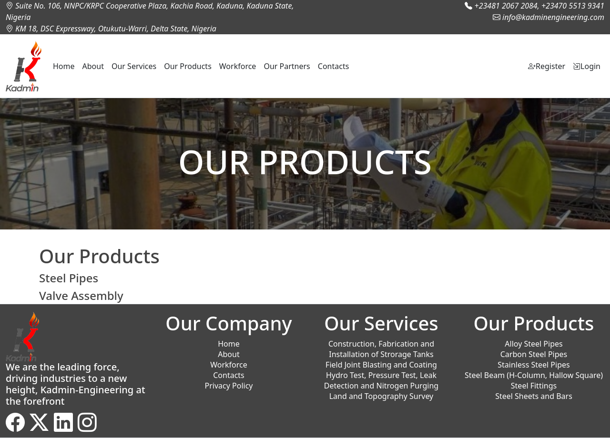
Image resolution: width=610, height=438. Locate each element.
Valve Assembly (81, 295)
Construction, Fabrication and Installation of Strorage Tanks (381, 348)
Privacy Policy (229, 385)
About (93, 66)
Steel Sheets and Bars (533, 396)
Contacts (333, 66)
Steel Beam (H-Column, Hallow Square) (534, 375)
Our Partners (287, 66)
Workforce (237, 66)
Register (546, 66)
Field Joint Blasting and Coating (381, 364)
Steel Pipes (68, 278)
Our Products (188, 66)
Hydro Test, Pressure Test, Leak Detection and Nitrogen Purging (381, 380)
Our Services (134, 66)
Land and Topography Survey (381, 396)
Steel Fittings (534, 385)
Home (64, 66)
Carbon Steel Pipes (534, 354)
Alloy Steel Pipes (533, 343)
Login (586, 66)
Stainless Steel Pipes (533, 364)
